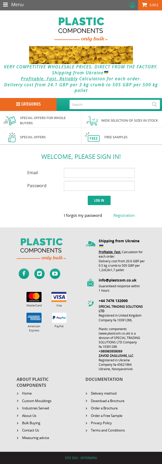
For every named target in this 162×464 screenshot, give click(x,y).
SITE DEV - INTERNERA (81, 458)
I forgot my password (83, 215)
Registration (124, 215)
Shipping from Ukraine (81, 73)
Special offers (33, 137)
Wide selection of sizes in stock (129, 120)
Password (36, 185)
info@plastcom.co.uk (118, 280)
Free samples (115, 137)
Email (32, 172)
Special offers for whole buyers (43, 120)
